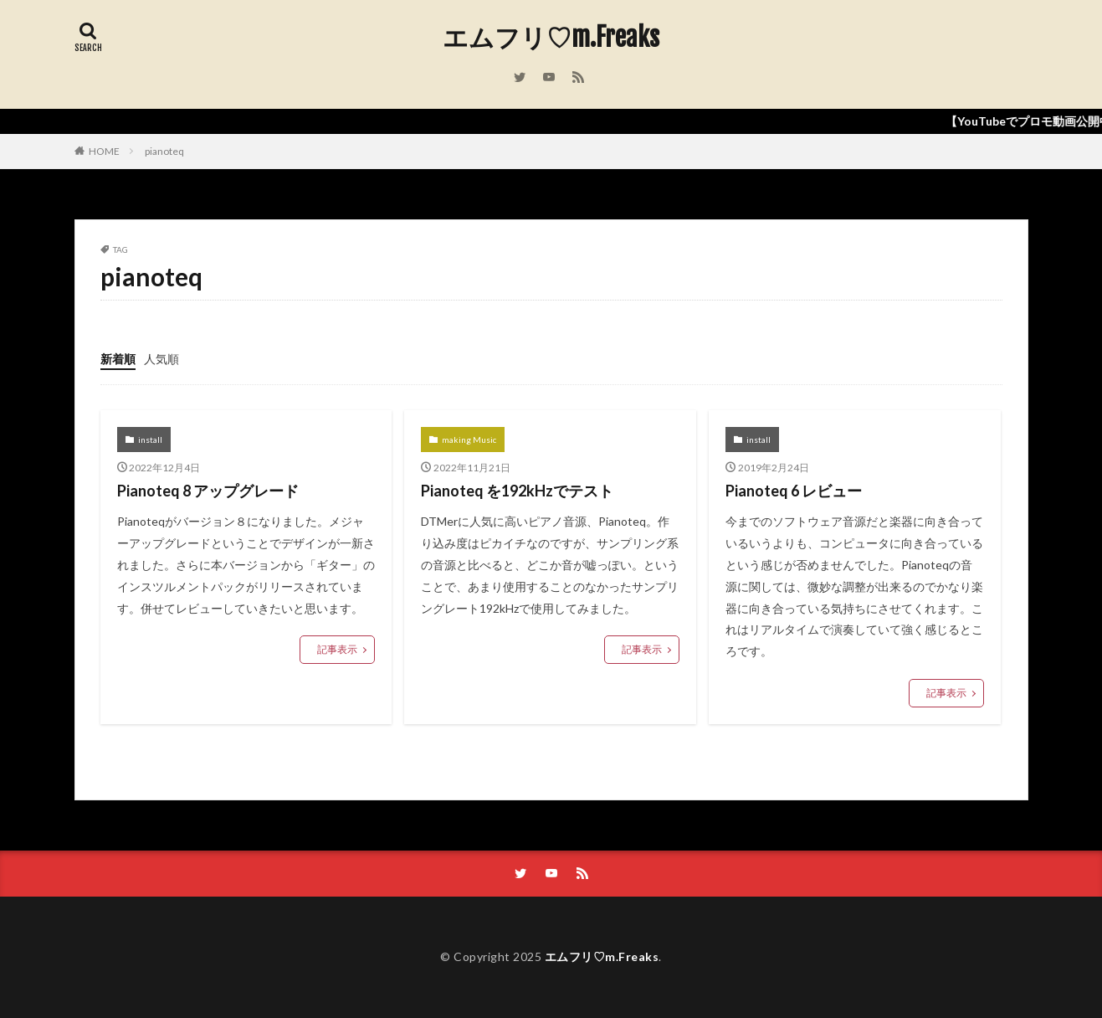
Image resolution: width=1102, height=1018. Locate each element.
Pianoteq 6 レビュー (793, 490)
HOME (104, 151)
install (150, 439)
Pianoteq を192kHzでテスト (517, 490)
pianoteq (164, 151)
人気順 (161, 359)
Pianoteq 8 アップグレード (208, 490)
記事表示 (337, 649)
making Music (469, 439)
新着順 (118, 359)
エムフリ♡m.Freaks (551, 37)
